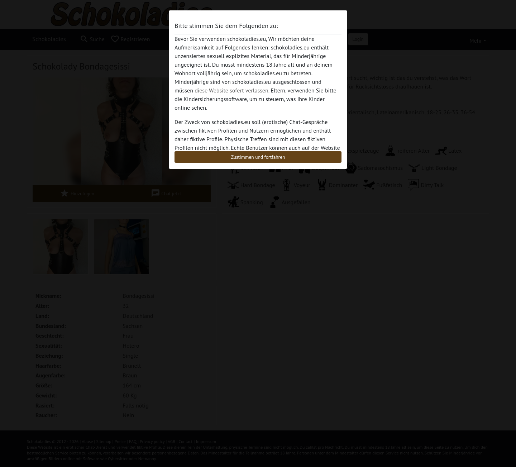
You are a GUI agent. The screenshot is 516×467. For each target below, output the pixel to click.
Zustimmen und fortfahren (258, 157)
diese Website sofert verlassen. (232, 90)
